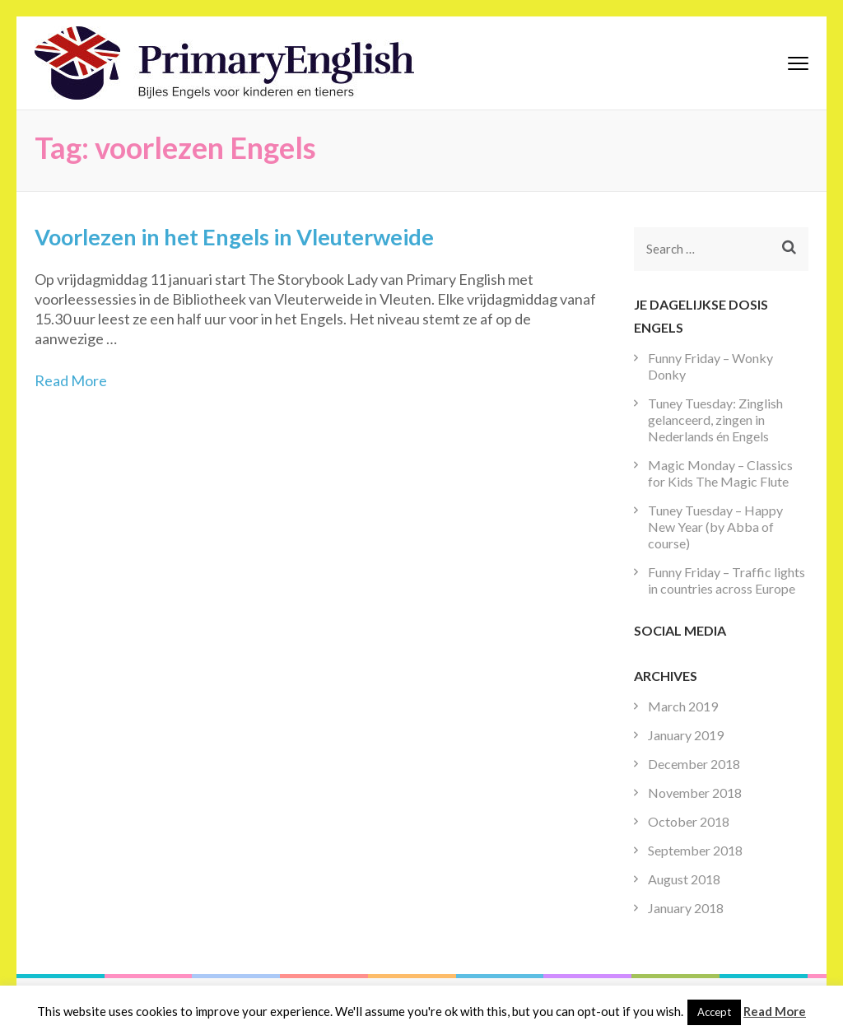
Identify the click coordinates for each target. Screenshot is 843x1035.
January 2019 (686, 735)
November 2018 (695, 792)
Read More (71, 380)
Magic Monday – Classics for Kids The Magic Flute (720, 473)
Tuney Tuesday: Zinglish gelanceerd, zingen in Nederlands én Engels (715, 419)
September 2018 (695, 850)
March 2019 (683, 706)
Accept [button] (714, 1012)
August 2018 (684, 879)
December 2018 (694, 764)
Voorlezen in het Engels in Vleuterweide (234, 236)
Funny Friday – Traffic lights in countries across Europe (726, 580)
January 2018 (686, 908)
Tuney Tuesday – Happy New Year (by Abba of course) (715, 526)
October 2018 (688, 821)
